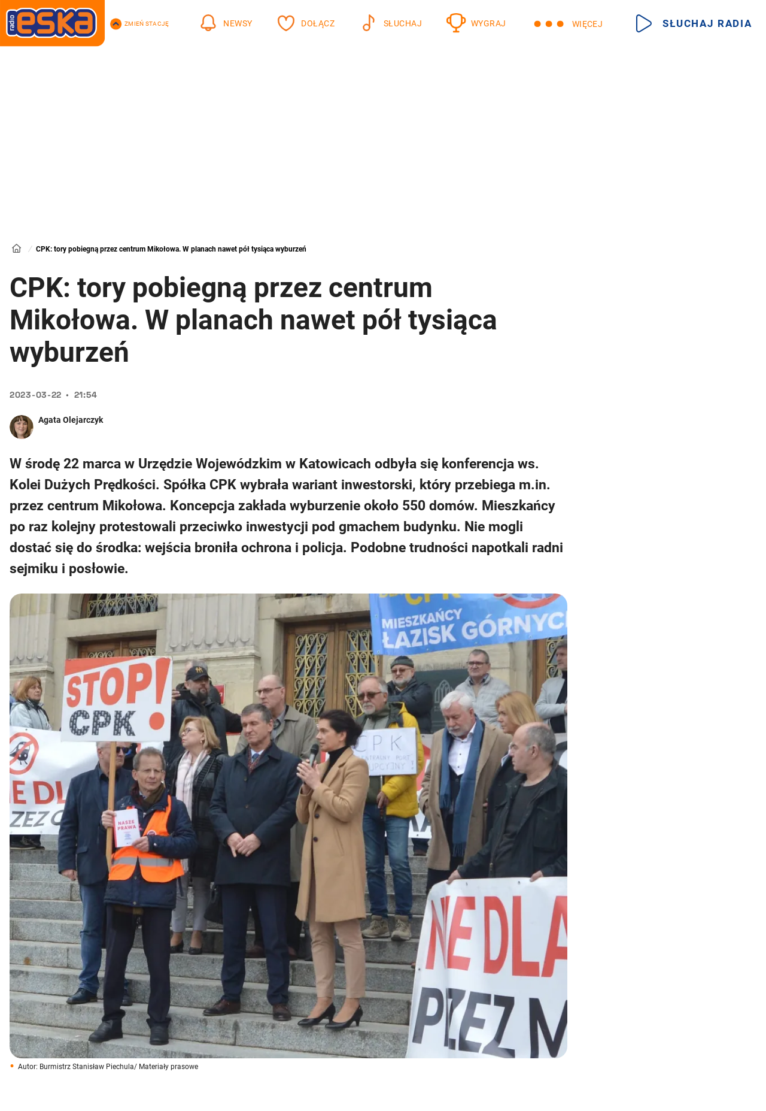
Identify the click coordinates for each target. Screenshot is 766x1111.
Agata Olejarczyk (70, 420)
